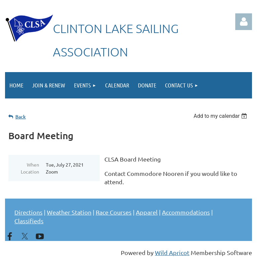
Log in (243, 21)
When (33, 165)
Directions (28, 212)
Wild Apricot (172, 252)
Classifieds (29, 220)
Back (20, 116)
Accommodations (186, 212)
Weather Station (69, 212)
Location (30, 172)
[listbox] (221, 116)
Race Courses (114, 212)
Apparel (147, 212)
